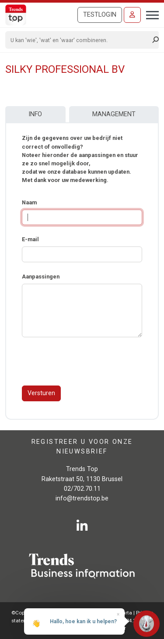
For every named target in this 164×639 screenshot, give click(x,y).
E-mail (30, 239)
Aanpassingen (40, 276)
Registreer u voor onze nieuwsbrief (82, 446)
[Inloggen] (132, 15)
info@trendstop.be (82, 498)
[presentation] (88, 361)
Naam (29, 202)
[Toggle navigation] (150, 14)
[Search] (79, 40)
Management (114, 114)
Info (35, 114)
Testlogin (99, 14)
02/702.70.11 (82, 489)
